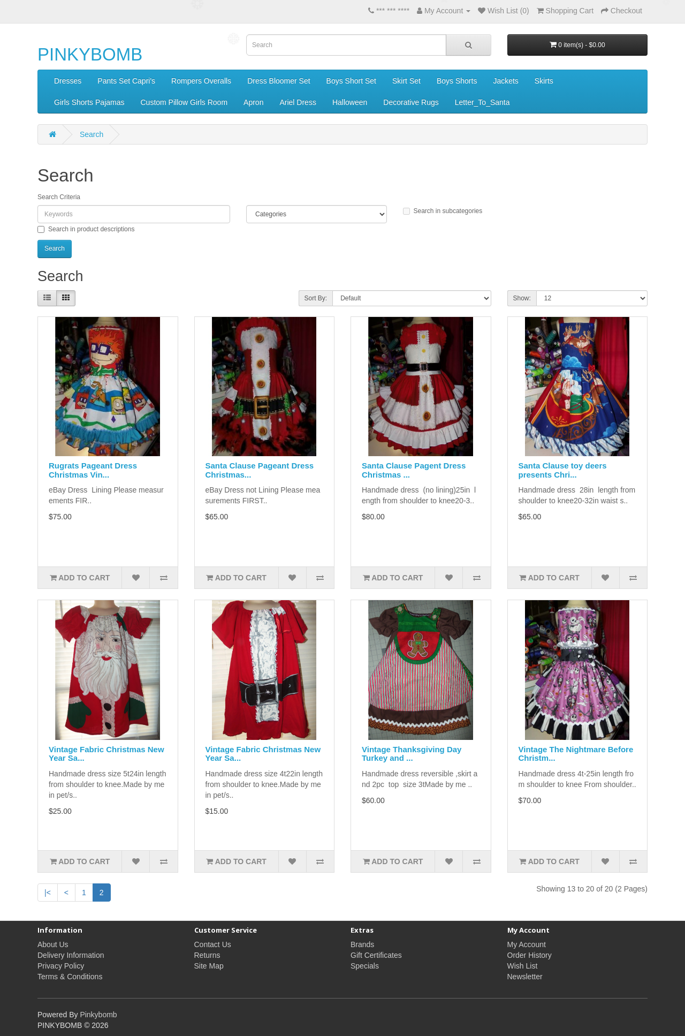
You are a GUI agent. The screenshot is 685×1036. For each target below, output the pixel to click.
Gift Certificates (376, 955)
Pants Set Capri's (126, 81)
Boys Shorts (457, 81)
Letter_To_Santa (482, 102)
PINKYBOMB (89, 54)
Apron (253, 102)
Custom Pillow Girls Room (183, 102)
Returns (207, 955)
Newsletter (525, 976)
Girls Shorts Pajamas (89, 102)
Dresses (67, 81)
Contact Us (212, 944)
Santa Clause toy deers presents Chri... (563, 470)
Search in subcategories (443, 211)
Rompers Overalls (201, 81)
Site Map (209, 966)
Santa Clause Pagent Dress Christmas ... (414, 470)
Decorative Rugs (411, 102)
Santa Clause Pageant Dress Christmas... (260, 470)
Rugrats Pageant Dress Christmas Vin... (93, 470)
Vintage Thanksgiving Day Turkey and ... (411, 754)
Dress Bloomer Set (278, 81)
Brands (362, 944)
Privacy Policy (60, 966)
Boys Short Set (351, 81)
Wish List (522, 966)
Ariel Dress (297, 102)
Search (91, 134)
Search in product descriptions (85, 229)
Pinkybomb (98, 1014)
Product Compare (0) (179, 299)
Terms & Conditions (69, 976)
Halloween (349, 102)
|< (47, 892)
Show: (522, 298)
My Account (526, 944)
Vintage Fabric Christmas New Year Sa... (106, 754)
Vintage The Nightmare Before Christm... (576, 754)
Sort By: (316, 298)
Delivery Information (70, 955)
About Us (52, 944)
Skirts (544, 81)
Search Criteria (58, 197)
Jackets (505, 81)
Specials (365, 966)
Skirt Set (406, 81)
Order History (529, 955)
